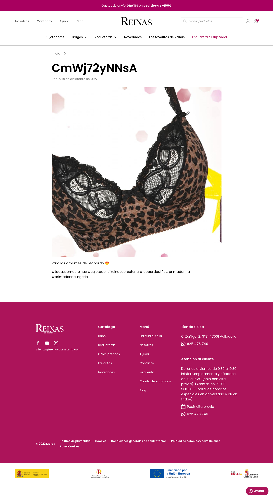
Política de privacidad (75, 442)
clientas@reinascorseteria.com (58, 351)
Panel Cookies (69, 448)
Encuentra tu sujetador (209, 37)
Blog (80, 22)
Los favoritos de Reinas (167, 37)
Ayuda (64, 22)
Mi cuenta (147, 374)
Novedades (133, 37)
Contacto (44, 22)
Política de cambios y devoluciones (195, 442)
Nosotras (22, 22)
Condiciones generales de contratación (139, 442)
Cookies (100, 442)
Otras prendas (109, 355)
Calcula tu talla (151, 337)
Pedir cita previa (197, 408)
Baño (102, 337)
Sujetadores (55, 37)
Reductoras (103, 37)
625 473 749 (194, 345)
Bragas (77, 37)
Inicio (56, 54)
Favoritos (105, 365)
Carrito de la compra (155, 383)
